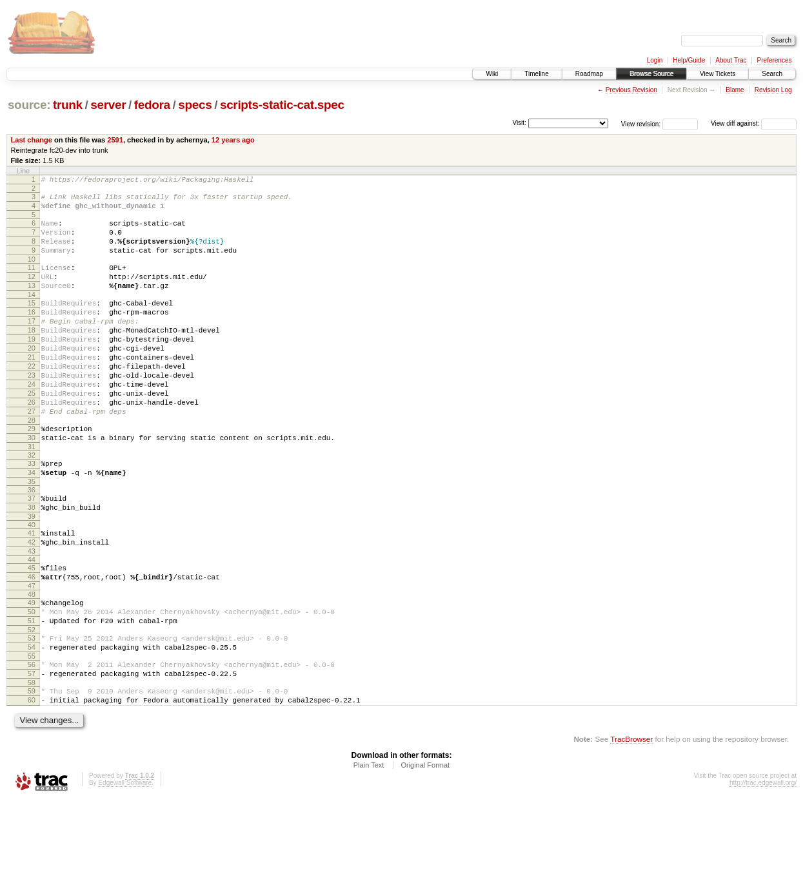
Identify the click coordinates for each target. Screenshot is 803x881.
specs (195, 104)
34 (31, 523)
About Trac (730, 60)
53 (31, 708)
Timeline (536, 73)
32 (31, 503)
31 (31, 495)
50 (31, 677)
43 (31, 611)
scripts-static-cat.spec (282, 104)
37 (31, 550)
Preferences (774, 60)
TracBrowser (631, 820)
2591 (115, 140)
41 (31, 589)
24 (31, 421)
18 (31, 355)
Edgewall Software (125, 863)
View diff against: (754, 123)
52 (31, 699)
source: (29, 104)
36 (31, 542)
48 (31, 658)
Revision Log (773, 89)
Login (654, 60)
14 (31, 314)
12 (31, 292)
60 (31, 779)
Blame (735, 89)
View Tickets (717, 73)
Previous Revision (631, 89)
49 (31, 666)
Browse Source (651, 73)
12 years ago (233, 140)
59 (31, 768)
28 (31, 465)
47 (31, 649)
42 (31, 600)
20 (31, 377)
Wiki (492, 73)
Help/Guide (689, 60)
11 (31, 281)
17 (31, 344)
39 (31, 572)
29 (31, 473)
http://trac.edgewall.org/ (763, 863)
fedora (152, 104)
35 (31, 533)
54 (31, 718)
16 (31, 333)
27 (31, 454)
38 (31, 561)
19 (31, 366)
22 (31, 399)
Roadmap (589, 73)
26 (31, 443)
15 (31, 322)
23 (31, 410)
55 (31, 729)
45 (31, 628)
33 (31, 512)
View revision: (641, 123)
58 (31, 760)
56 (31, 738)
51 (31, 688)
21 (31, 388)
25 (31, 432)
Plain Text (368, 846)
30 (31, 484)
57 (31, 749)
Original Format (425, 846)
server (108, 104)
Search (772, 73)
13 (31, 303)
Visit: (519, 122)
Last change (31, 140)
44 (31, 619)
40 (31, 581)
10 (31, 272)
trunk (68, 104)
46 (31, 639)
